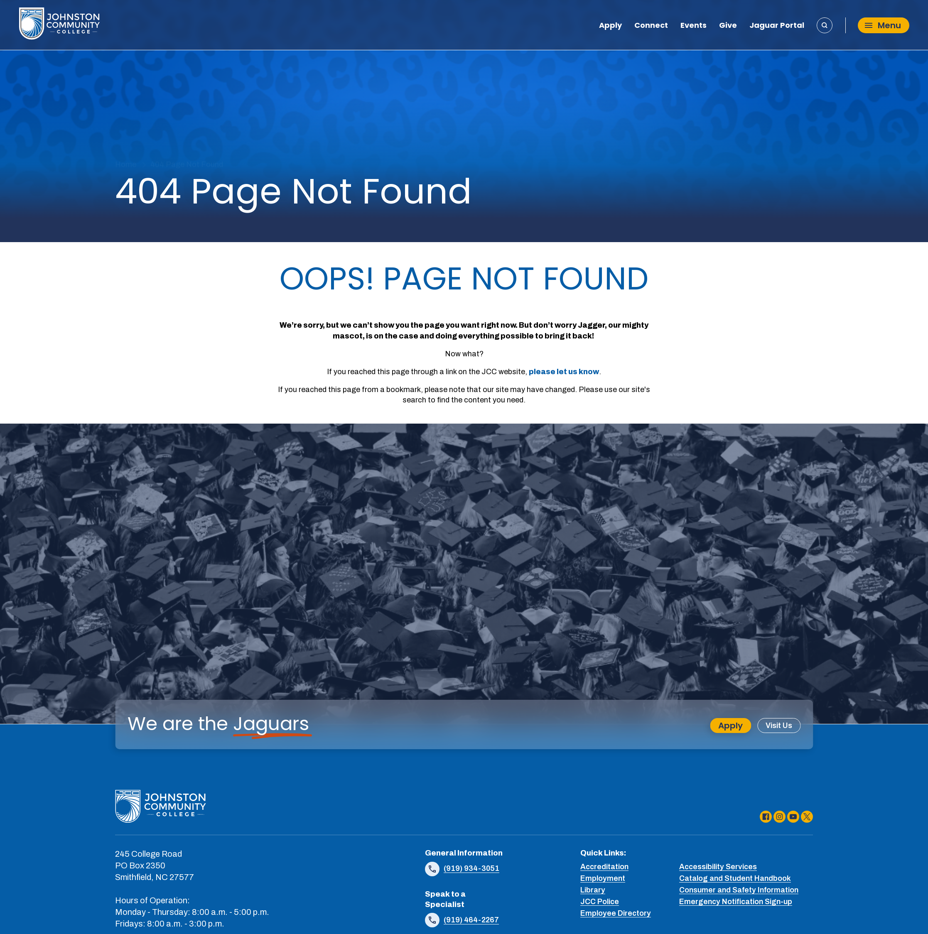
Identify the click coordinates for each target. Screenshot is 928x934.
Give (728, 26)
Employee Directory (615, 913)
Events (693, 26)
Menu (883, 25)
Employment (602, 878)
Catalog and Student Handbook (735, 878)
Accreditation (604, 867)
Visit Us (779, 725)
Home (125, 164)
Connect (651, 26)
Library (592, 890)
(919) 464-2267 (471, 920)
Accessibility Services (718, 867)
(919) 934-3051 (471, 868)
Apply (610, 26)
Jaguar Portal (776, 26)
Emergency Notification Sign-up (735, 901)
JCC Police (599, 901)
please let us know (564, 372)
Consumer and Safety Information (738, 890)
